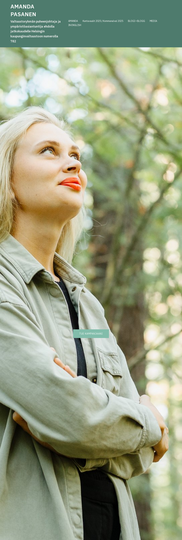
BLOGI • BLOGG (136, 21)
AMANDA (73, 21)
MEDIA (153, 21)
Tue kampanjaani (91, 333)
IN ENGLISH (74, 25)
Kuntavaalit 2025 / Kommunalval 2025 (103, 21)
